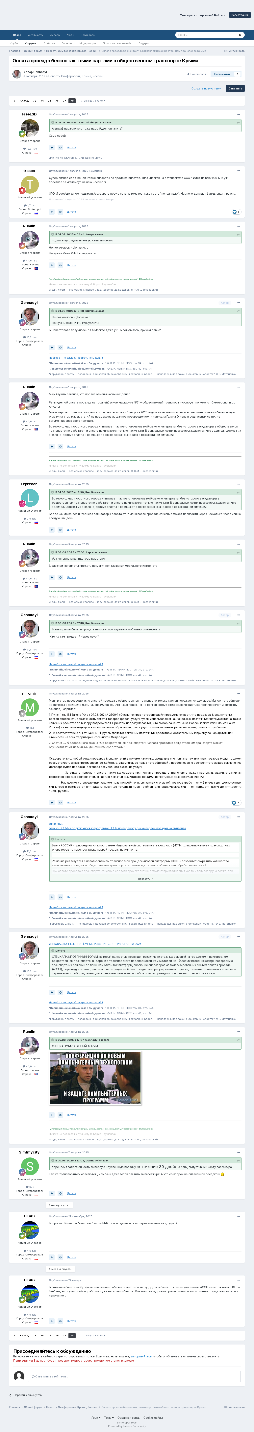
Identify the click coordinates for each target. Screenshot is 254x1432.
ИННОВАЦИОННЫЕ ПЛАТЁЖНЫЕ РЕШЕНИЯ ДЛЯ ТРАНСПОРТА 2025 (95, 943)
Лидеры (144, 43)
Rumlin (29, 226)
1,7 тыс (30, 205)
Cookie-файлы (153, 1417)
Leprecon (29, 484)
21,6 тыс (30, 337)
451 (30, 727)
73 (34, 100)
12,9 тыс (30, 148)
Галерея (67, 43)
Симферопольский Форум (54, 15)
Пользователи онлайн (117, 43)
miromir (29, 693)
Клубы (14, 43)
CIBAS (29, 1216)
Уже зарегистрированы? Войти (202, 15)
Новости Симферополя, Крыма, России (75, 76)
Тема (109, 1417)
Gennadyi (40, 72)
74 (42, 100)
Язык (95, 1417)
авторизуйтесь (141, 1356)
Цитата (71, 147)
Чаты (70, 34)
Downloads (88, 34)
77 (64, 100)
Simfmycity (93, 122)
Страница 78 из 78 (93, 100)
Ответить (235, 88)
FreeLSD (29, 114)
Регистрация (240, 14)
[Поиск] (196, 35)
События (49, 43)
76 (57, 100)
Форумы (31, 43)
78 (72, 100)
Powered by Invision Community (127, 1426)
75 (49, 100)
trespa (29, 171)
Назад (24, 100)
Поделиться (196, 74)
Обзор (17, 36)
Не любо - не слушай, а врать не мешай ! (76, 357)
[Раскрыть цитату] (53, 122)
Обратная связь (128, 1417)
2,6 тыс (30, 518)
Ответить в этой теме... (50, 1376)
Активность (35, 34)
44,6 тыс (30, 260)
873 (30, 1186)
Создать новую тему (206, 88)
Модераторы (88, 43)
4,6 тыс (30, 1250)
